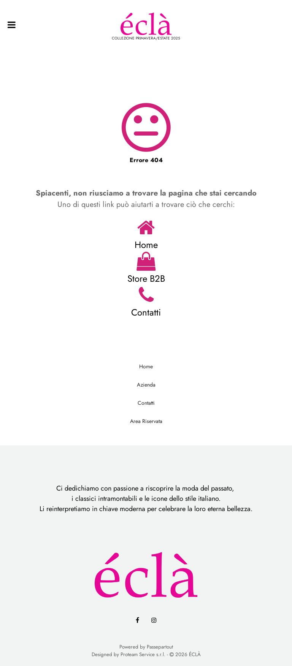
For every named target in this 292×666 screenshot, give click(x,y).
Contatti (146, 312)
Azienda (146, 384)
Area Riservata (146, 421)
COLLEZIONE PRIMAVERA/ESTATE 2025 (146, 38)
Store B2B (146, 278)
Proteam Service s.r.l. (143, 654)
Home (146, 244)
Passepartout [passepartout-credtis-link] (160, 646)
